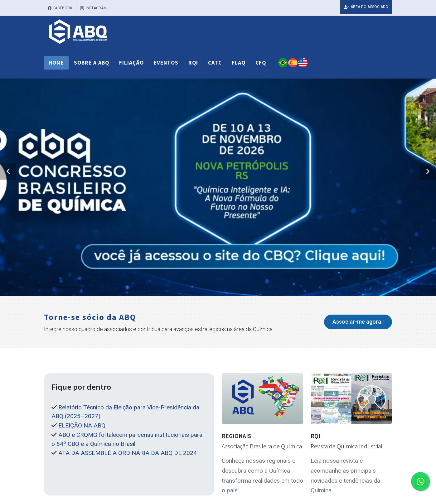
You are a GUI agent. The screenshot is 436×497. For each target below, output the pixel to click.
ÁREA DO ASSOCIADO (366, 7)
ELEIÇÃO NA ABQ (81, 425)
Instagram (93, 8)
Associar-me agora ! (358, 321)
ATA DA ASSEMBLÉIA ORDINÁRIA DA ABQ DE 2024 (127, 452)
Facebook (60, 8)
